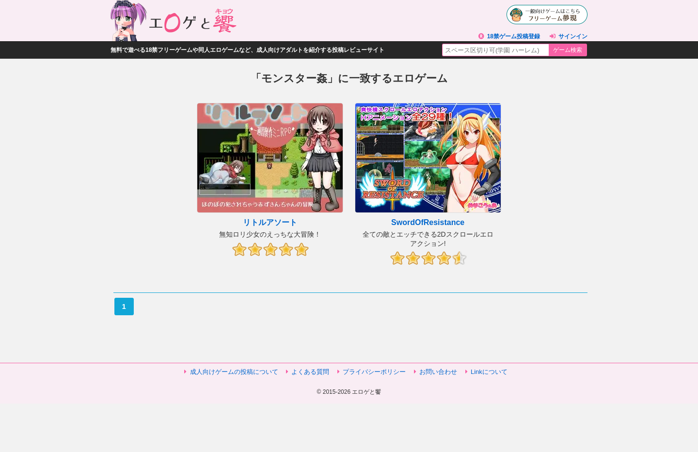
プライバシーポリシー (374, 371)
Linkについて (489, 371)
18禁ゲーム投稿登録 (513, 36)
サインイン (572, 36)
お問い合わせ (438, 371)
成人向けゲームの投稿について (234, 371)
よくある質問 (310, 371)
